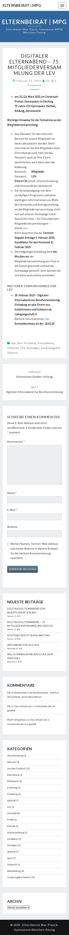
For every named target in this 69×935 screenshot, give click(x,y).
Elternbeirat (13, 781)
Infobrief (12, 348)
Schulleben (12, 839)
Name (12, 493)
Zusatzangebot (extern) (19, 877)
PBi (8, 692)
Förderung (12, 794)
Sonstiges (32, 348)
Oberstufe (12, 813)
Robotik (11, 826)
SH (48, 80)
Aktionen (11, 762)
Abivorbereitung (15, 755)
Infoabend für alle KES (23, 644)
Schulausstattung (15, 832)
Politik (10, 819)
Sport (10, 858)
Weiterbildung (14, 871)
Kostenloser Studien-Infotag (28, 635)
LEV (22, 348)
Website (12, 527)
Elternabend (46, 343)
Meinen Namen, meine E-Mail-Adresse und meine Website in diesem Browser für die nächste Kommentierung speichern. (34, 551)
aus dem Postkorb (23, 343)
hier (25, 228)
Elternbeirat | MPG (22, 5)
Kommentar (16, 441)
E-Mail (12, 510)
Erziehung (12, 787)
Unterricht (12, 864)
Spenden (11, 851)
